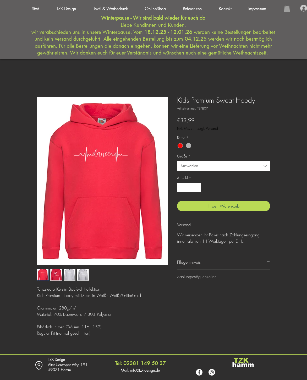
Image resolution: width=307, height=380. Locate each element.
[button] (261, 9)
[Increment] (197, 187)
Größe (183, 156)
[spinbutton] (189, 187)
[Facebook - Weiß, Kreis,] (199, 372)
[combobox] (223, 166)
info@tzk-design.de (145, 370)
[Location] (39, 365)
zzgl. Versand (208, 128)
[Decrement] (181, 187)
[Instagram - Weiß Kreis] (212, 372)
